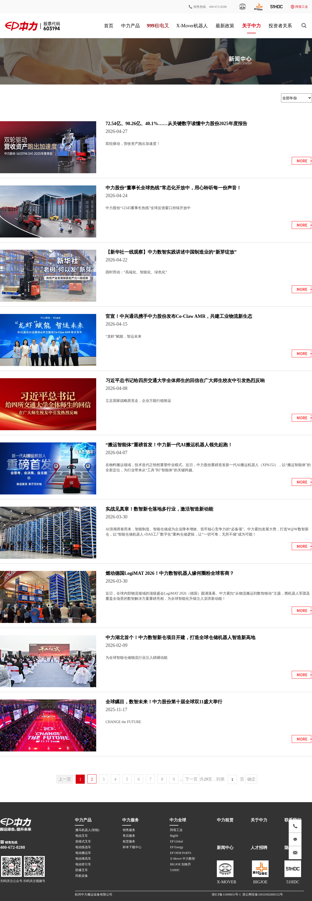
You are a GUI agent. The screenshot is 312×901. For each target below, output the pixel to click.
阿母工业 (299, 7)
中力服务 (130, 820)
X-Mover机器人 (192, 25)
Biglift (174, 836)
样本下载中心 (132, 847)
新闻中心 (225, 847)
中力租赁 (225, 820)
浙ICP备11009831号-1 (226, 894)
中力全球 (178, 820)
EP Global (176, 841)
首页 (108, 25)
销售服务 (129, 830)
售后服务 (129, 836)
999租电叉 (158, 26)
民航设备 (81, 876)
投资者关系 (280, 25)
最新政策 (225, 25)
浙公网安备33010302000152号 (262, 894)
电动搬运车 (83, 853)
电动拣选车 (83, 847)
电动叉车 (81, 836)
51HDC (175, 870)
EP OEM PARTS (180, 853)
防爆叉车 (81, 870)
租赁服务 (129, 841)
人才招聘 (259, 847)
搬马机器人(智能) (87, 830)
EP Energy (176, 847)
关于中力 (251, 25)
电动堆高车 (83, 858)
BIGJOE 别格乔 (180, 864)
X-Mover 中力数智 (182, 858)
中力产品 (130, 25)
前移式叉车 (83, 841)
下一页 (191, 779)
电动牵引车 (83, 864)
